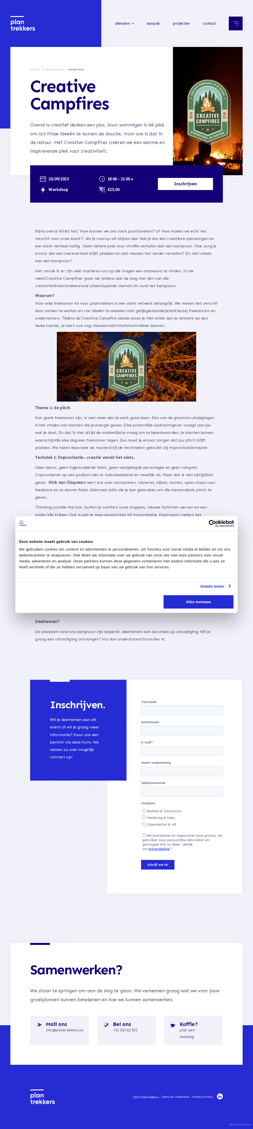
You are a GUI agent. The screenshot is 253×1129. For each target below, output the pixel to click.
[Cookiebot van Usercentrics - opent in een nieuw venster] (212, 523)
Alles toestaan (198, 602)
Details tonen (212, 586)
